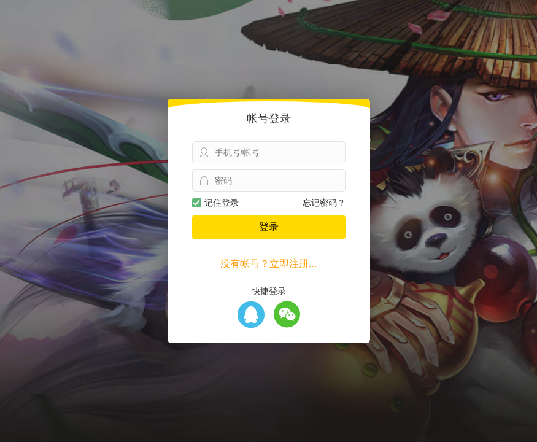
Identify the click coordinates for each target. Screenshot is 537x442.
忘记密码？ (324, 202)
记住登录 (215, 202)
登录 (269, 227)
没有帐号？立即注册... (268, 263)
